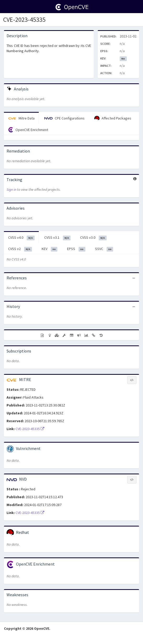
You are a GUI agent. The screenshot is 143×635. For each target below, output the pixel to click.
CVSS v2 (20, 249)
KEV (50, 249)
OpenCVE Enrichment (28, 129)
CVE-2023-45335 (24, 19)
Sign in (11, 189)
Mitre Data (21, 118)
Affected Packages (112, 118)
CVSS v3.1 (57, 237)
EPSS (76, 249)
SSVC (104, 249)
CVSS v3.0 (93, 237)
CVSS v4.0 (21, 237)
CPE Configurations (64, 118)
